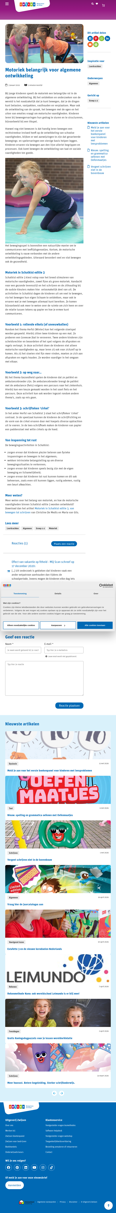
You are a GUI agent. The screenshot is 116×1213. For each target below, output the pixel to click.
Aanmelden (14, 1185)
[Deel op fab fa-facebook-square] (90, 38)
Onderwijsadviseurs (14, 1152)
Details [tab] (58, 593)
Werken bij (10, 1130)
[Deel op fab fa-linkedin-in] (107, 38)
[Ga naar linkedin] (26, 1167)
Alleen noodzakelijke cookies (21, 625)
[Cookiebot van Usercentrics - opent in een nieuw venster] (101, 586)
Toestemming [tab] (20, 593)
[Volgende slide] (61, 1093)
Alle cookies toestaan (95, 625)
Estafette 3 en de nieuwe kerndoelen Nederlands (34, 949)
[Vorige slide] (54, 1093)
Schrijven (13, 852)
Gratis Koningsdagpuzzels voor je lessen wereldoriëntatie (39, 1038)
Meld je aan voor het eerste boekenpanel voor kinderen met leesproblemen (100, 135)
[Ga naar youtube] (34, 1167)
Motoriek (53, 528)
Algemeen (27, 528)
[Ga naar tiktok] (51, 1167)
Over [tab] (96, 593)
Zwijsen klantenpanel (14, 1135)
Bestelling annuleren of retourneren (61, 1146)
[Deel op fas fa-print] (96, 44)
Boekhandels (11, 1146)
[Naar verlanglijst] (97, 3)
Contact (49, 1152)
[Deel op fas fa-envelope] (90, 44)
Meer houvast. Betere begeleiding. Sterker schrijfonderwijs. (41, 1082)
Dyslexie (13, 763)
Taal (11, 808)
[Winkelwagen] (104, 5)
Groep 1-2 (40, 528)
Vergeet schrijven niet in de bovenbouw (101, 170)
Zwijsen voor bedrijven (15, 1141)
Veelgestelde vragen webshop (59, 1135)
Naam (9, 644)
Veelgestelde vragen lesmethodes (61, 1125)
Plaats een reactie (64, 543)
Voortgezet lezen (16, 942)
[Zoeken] (92, 3)
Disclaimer (73, 1202)
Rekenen (13, 986)
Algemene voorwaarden (46, 1202)
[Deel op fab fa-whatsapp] (101, 38)
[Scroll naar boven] (108, 1205)
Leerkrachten (13, 528)
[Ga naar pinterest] (17, 1167)
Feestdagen (14, 1031)
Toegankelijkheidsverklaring (58, 1141)
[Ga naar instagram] (43, 1167)
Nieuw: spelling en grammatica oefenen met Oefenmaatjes (100, 155)
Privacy (63, 1202)
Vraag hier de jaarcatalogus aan (25, 904)
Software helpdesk (54, 1130)
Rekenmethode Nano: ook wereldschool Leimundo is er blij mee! (43, 993)
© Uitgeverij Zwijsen (89, 1202)
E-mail (48, 644)
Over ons (9, 1125)
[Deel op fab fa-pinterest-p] (96, 38)
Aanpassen (58, 625)
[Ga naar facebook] (8, 1167)
